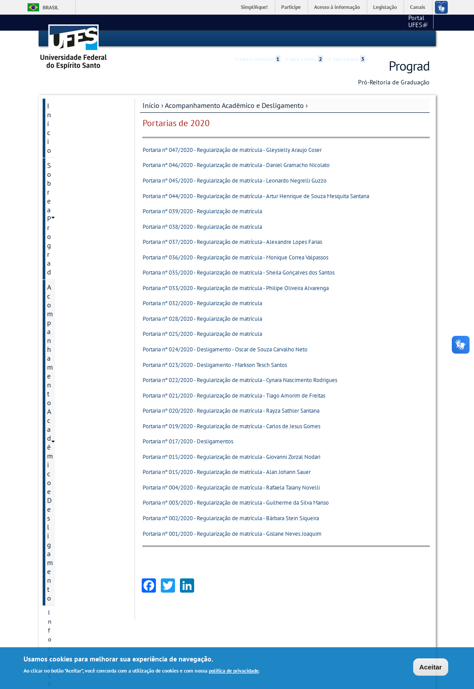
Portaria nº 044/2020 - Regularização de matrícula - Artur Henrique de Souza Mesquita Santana (256, 195)
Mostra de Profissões (78, 485)
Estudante (62, 454)
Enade (56, 439)
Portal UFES (370, 22)
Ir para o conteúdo (257, 39)
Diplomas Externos (75, 409)
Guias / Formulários (77, 470)
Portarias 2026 (68, 183)
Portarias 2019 (68, 289)
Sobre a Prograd (71, 120)
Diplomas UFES (70, 424)
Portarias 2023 (68, 228)
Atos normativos (71, 319)
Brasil (51, 7)
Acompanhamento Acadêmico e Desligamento (234, 104)
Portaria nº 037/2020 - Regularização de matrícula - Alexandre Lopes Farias (232, 241)
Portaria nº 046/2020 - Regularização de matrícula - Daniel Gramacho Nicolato (236, 165)
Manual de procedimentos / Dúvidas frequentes (76, 578)
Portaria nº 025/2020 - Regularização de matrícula (202, 334)
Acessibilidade (376, 39)
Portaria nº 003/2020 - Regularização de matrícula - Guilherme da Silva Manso (236, 502)
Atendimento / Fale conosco (76, 607)
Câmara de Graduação (80, 349)
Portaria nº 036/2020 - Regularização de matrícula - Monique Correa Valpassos (235, 257)
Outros (57, 554)
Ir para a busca (346, 39)
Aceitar (430, 667)
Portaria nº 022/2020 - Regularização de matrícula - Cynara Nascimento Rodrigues (240, 379)
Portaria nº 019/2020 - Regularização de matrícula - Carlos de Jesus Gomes (231, 426)
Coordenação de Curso (81, 379)
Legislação (385, 7)
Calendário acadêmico (80, 334)
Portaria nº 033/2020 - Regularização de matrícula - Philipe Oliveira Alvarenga (236, 287)
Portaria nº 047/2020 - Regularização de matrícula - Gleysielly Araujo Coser (232, 149)
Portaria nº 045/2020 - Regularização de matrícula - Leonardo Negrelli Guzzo (235, 180)
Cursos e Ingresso (74, 394)
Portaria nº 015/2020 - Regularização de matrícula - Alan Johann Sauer (227, 472)
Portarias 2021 (68, 259)
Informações (64, 168)
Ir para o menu (304, 39)
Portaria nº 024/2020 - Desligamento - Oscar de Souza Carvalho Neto (225, 349)
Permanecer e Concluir (80, 524)
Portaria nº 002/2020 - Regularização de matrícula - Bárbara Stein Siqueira (231, 518)
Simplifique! (254, 7)
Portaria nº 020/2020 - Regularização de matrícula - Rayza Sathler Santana (231, 410)
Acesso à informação (337, 7)
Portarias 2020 (68, 274)
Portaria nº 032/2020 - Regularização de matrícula (202, 303)
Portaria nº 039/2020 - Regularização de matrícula (202, 211)
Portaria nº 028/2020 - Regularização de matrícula (202, 318)
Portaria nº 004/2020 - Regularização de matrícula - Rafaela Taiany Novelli (231, 487)
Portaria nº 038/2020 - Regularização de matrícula (202, 226)
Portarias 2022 (68, 243)
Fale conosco (412, 22)
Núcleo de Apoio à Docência (75, 505)
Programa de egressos (80, 539)
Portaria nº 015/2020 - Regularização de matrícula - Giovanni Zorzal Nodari (231, 456)
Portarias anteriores (74, 304)
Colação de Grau (71, 364)
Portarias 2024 (68, 213)
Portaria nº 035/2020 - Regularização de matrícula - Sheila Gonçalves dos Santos (239, 272)
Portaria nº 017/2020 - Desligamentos (188, 441)
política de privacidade (234, 670)
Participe (291, 7)
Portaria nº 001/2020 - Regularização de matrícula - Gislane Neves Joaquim (232, 533)
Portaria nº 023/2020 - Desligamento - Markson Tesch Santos (215, 364)
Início (151, 104)
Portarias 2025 (68, 198)
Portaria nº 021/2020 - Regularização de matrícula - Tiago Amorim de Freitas (234, 395)
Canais (417, 7)
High (387, 39)
